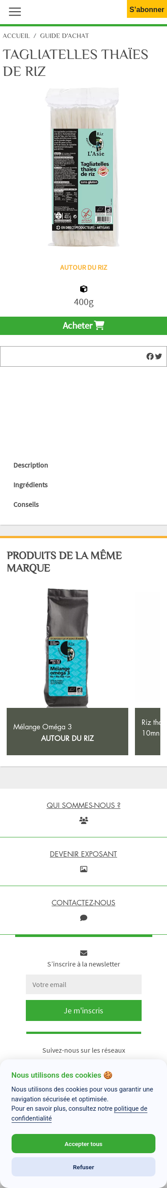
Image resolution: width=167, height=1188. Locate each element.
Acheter (83, 325)
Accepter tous (83, 1143)
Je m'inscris (83, 1010)
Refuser (83, 1167)
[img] (150, 356)
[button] (12, 10)
